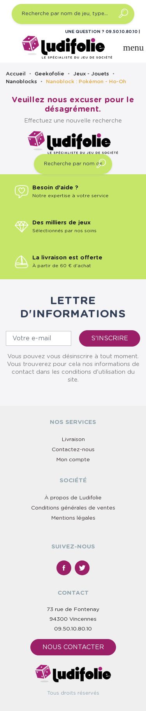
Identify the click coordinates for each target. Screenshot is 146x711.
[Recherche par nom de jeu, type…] (73, 14)
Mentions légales (73, 518)
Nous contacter (73, 647)
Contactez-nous (73, 449)
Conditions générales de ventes (73, 508)
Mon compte (73, 459)
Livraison (73, 439)
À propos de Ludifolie (73, 498)
